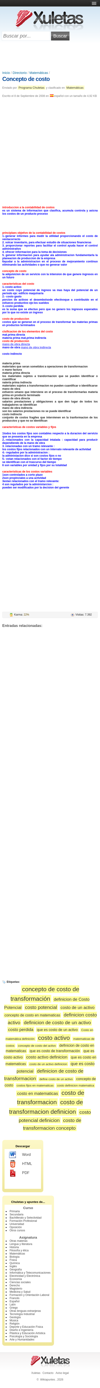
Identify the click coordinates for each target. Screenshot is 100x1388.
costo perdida (20, 1029)
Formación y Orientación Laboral (29, 1295)
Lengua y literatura (21, 1244)
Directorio (20, 73)
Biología (14, 1256)
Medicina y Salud (20, 1291)
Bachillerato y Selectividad (25, 1217)
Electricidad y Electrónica (25, 1275)
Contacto (48, 1373)
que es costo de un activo (57, 1030)
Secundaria (16, 1214)
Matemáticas (38, 73)
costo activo (54, 1037)
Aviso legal (62, 1373)
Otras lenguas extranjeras (25, 1311)
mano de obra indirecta (36, 347)
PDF (19, 1173)
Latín (13, 1304)
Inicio (6, 73)
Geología (15, 1317)
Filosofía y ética (19, 1250)
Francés (14, 1298)
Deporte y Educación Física (26, 1326)
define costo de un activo (56, 1079)
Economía (16, 1279)
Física (13, 1260)
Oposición (16, 1227)
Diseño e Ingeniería (21, 1330)
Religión (14, 1323)
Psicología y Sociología (24, 1336)
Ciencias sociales (20, 1282)
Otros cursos (17, 1230)
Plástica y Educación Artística (27, 1333)
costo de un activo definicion (48, 1064)
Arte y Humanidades (22, 1339)
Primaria (15, 1211)
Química (15, 1263)
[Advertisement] (50, 56)
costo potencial (41, 1007)
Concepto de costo (26, 79)
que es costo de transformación (55, 1051)
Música (14, 1320)
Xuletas (35, 1373)
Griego (14, 1307)
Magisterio (16, 1288)
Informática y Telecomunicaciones (30, 1272)
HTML (20, 1164)
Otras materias (19, 1240)
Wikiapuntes (47, 1379)
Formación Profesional (23, 1220)
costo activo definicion (46, 1057)
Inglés (13, 1266)
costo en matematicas (37, 1093)
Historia (14, 1247)
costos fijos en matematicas (35, 1085)
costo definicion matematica (75, 1085)
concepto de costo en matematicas (32, 1015)
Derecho (15, 1285)
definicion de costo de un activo (57, 1022)
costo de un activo (78, 1007)
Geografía (16, 1269)
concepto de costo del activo (37, 1045)
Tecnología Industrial (22, 1314)
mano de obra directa (16, 344)
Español (14, 1301)
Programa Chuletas (31, 87)
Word (20, 1155)
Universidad (17, 1224)
